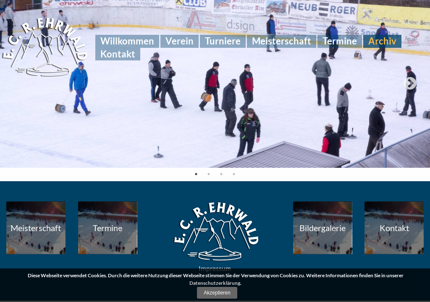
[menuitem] (127, 41)
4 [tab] (234, 174)
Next (410, 84)
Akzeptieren (217, 293)
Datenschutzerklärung (214, 283)
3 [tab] (221, 174)
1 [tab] (196, 174)
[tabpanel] (215, 84)
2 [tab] (209, 174)
